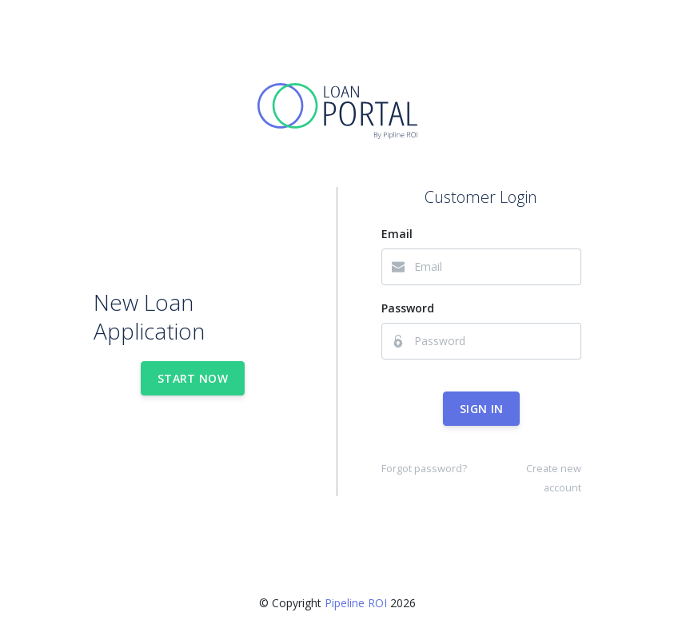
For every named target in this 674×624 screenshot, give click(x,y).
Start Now (193, 378)
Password (407, 308)
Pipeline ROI (356, 602)
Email (397, 233)
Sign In (481, 408)
